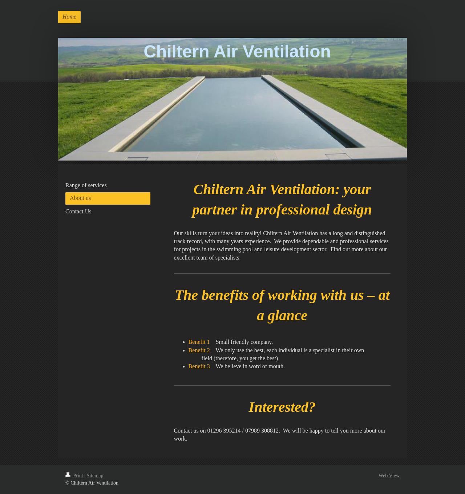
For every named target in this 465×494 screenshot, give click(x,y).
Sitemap (95, 475)
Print (74, 475)
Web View (389, 475)
